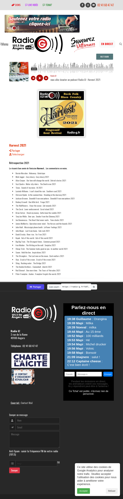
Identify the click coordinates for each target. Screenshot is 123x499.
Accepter (83, 491)
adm (12, 491)
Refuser (111, 491)
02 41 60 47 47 (105, 5)
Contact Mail (27, 389)
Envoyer (14, 456)
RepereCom (26, 488)
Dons (16, 5)
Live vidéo (31, 5)
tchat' (47, 5)
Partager (14, 150)
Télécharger (16, 154)
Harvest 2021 (17, 145)
